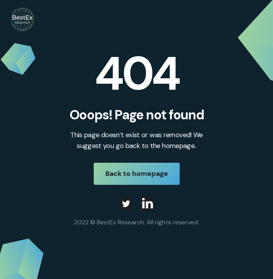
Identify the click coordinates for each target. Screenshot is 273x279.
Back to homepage (136, 173)
